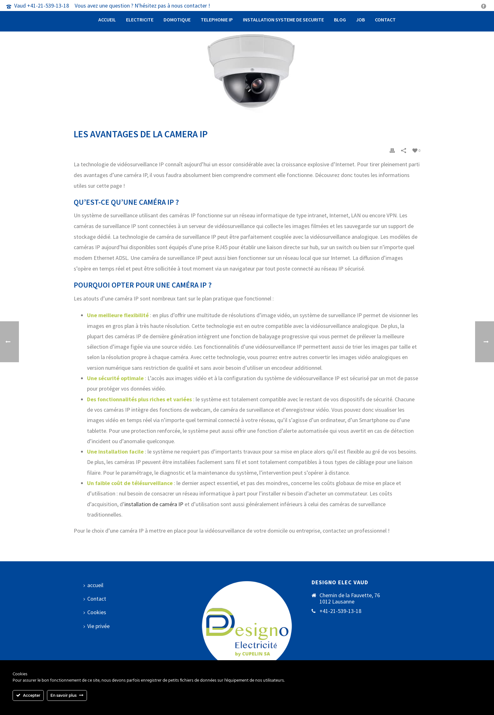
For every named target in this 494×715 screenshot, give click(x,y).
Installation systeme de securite (283, 19)
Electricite (139, 19)
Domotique (177, 19)
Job (360, 19)
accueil (107, 19)
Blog (340, 19)
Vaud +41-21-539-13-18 (41, 5)
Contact (385, 19)
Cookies (94, 612)
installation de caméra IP (153, 504)
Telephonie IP (217, 19)
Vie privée (96, 626)
